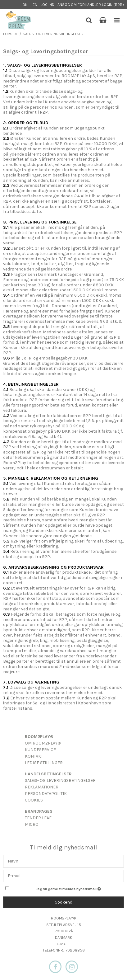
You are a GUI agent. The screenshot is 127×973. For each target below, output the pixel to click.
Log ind (47, 4)
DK (25, 4)
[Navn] (63, 860)
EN (35, 4)
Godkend (63, 902)
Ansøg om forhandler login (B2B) (90, 4)
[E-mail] (63, 875)
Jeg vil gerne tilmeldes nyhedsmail (68, 887)
